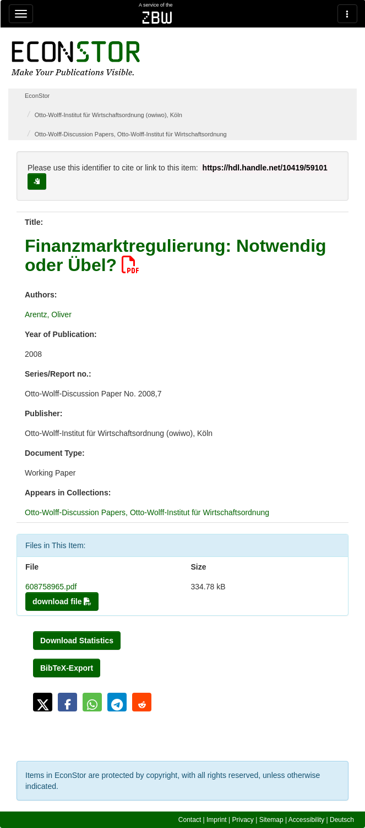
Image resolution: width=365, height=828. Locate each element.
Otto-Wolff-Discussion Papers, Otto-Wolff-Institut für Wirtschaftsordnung (131, 134)
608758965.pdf (51, 586)
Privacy (243, 820)
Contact (189, 820)
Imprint (216, 820)
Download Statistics (76, 640)
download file (61, 601)
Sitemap (271, 820)
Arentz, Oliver (48, 314)
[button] (42, 702)
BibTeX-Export (66, 668)
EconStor (37, 95)
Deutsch (342, 820)
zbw (157, 17)
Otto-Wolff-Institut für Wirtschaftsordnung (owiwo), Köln (108, 115)
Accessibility (306, 820)
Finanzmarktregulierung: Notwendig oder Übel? (175, 255)
